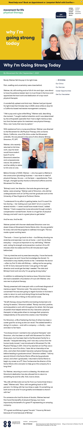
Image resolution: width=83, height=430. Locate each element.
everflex (71, 10)
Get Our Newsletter (63, 94)
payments (77, 13)
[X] (9, 425)
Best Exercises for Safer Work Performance (48, 424)
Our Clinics (59, 83)
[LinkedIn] (5, 425)
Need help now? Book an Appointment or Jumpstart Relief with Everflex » (41, 2)
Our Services (60, 87)
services (71, 13)
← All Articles (60, 80)
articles (71, 8)
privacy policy (33, 421)
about (70, 15)
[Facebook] (5, 422)
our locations (60, 15)
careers (71, 11)
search (77, 9)
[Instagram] (9, 422)
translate (77, 11)
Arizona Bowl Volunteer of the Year (46, 425)
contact (77, 8)
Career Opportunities (63, 91)
